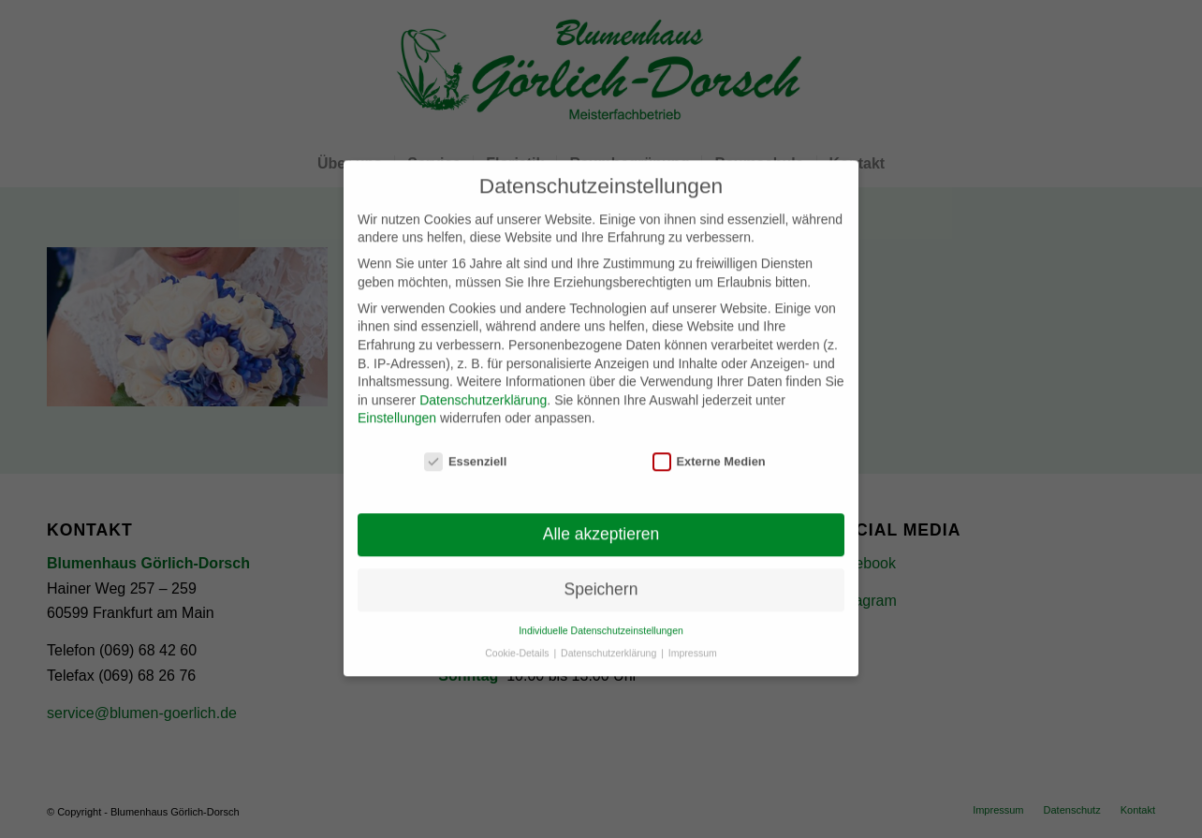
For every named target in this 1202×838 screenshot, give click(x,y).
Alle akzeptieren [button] (601, 522)
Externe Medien (709, 450)
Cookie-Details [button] (518, 641)
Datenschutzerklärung (483, 387)
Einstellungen (397, 406)
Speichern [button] (601, 577)
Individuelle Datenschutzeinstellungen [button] (601, 618)
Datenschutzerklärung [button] (610, 641)
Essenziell (465, 450)
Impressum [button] (692, 641)
